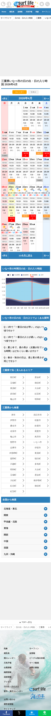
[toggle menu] (47, 3)
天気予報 (29, 12)
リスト (33, 92)
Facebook (6, 714)
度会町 (38, 377)
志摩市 (13, 447)
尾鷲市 (38, 431)
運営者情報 (8, 704)
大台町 (38, 388)
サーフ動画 (34, 663)
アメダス (7, 682)
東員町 (13, 388)
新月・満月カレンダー (13, 691)
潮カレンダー (9, 658)
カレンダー (19, 92)
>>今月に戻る (25, 255)
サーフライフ (6, 627)
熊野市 (13, 442)
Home (4, 12)
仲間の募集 (34, 667)
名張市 (13, 431)
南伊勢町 (38, 480)
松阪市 (38, 420)
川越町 (13, 464)
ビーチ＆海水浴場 (37, 658)
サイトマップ (9, 709)
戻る (5, 98)
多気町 (13, 394)
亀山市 (13, 399)
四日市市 (38, 415)
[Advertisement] (25, 47)
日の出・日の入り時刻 (25, 627)
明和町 (38, 399)
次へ (46, 98)
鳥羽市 (38, 436)
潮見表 (11, 12)
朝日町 (13, 377)
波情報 (20, 12)
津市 (13, 415)
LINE (44, 714)
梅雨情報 (7, 672)
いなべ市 (38, 442)
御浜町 (38, 383)
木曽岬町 (13, 453)
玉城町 (13, 383)
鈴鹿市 (38, 426)
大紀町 (13, 480)
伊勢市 (13, 420)
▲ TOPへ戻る (25, 622)
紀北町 (13, 486)
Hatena (32, 714)
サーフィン (34, 648)
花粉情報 (7, 677)
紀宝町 (38, 394)
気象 (37, 12)
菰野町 (13, 458)
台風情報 (7, 667)
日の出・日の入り (11, 686)
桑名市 (13, 426)
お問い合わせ (9, 699)
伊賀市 (38, 447)
